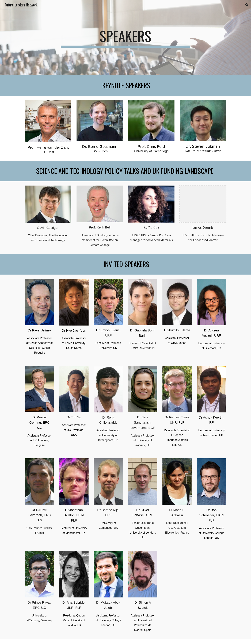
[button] (247, 5)
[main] (125, 37)
